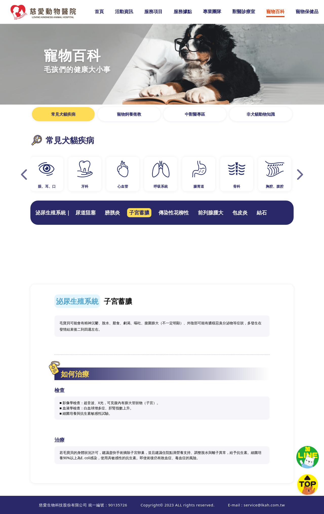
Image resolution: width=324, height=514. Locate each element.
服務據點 (183, 11)
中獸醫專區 (195, 114)
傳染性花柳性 (173, 212)
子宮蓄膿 (139, 212)
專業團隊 (212, 11)
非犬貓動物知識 (261, 114)
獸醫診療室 (243, 11)
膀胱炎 (112, 212)
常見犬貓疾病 (63, 114)
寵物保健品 (307, 11)
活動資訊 (124, 11)
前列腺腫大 (210, 212)
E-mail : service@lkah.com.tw (256, 504)
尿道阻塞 (85, 212)
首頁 (99, 11)
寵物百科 (275, 11)
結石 (262, 212)
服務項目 (153, 11)
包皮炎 (240, 212)
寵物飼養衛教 (129, 114)
